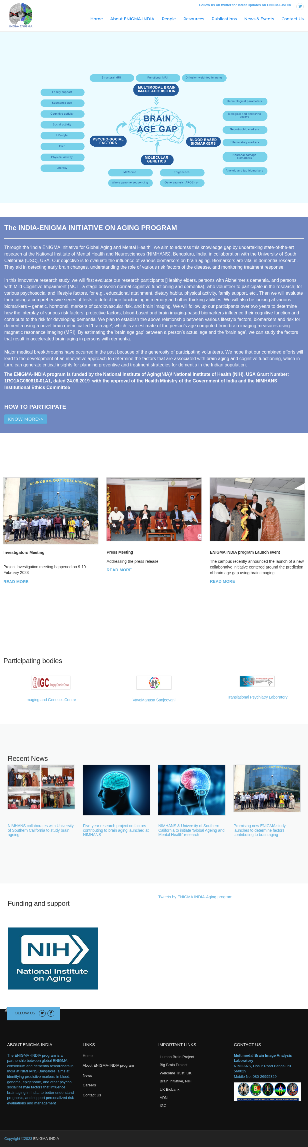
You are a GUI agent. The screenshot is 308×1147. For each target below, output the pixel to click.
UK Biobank (169, 1089)
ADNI (164, 1098)
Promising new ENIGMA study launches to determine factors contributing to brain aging (260, 830)
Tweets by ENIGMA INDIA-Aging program (195, 897)
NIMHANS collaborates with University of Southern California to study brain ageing (41, 830)
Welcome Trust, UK (176, 1073)
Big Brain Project (173, 1065)
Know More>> (25, 419)
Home (96, 18)
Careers (89, 1085)
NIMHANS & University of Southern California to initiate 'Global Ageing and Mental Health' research (191, 830)
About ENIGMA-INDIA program (108, 1065)
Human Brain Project (177, 1057)
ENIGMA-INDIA (46, 1138)
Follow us (24, 1013)
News (87, 1075)
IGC (163, 1106)
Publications (224, 18)
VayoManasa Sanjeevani (154, 700)
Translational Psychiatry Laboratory (257, 697)
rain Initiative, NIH (177, 1081)
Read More (16, 581)
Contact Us (292, 18)
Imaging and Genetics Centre (50, 699)
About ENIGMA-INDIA (132, 18)
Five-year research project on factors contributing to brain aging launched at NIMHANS (116, 830)
